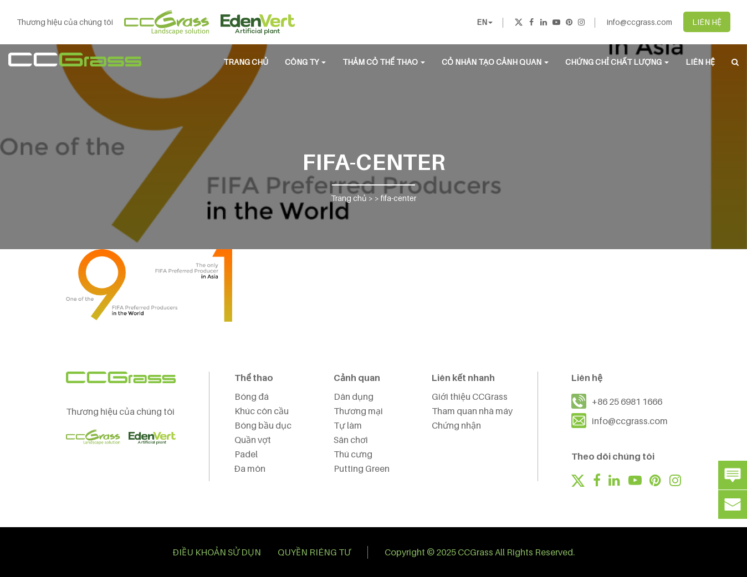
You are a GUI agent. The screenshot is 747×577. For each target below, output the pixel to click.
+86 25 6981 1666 (627, 401)
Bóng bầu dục (262, 425)
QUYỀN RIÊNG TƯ (314, 552)
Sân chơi (351, 439)
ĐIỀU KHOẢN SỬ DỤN (217, 552)
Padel (246, 454)
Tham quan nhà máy (472, 410)
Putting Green (362, 468)
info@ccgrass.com (639, 22)
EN (485, 22)
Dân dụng (354, 396)
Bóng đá (251, 396)
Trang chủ (245, 61)
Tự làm (348, 425)
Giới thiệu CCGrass (470, 396)
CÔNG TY (305, 61)
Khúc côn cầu (261, 410)
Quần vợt (252, 439)
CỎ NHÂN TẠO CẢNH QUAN (495, 61)
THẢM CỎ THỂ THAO (383, 61)
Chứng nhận (456, 425)
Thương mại (358, 410)
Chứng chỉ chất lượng (617, 61)
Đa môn (249, 468)
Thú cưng (353, 454)
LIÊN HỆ (707, 22)
